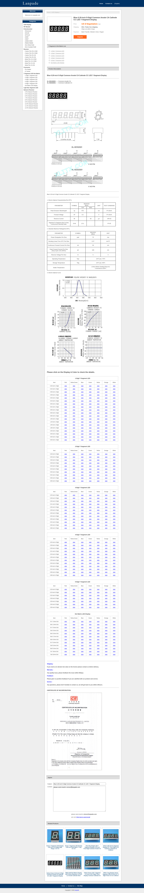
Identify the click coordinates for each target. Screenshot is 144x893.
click (65, 386)
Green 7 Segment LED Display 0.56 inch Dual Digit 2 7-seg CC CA (73, 847)
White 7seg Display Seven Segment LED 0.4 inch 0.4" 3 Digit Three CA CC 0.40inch (111, 874)
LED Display (55, 12)
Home (48, 12)
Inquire (80, 37)
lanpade (77, 890)
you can (73, 817)
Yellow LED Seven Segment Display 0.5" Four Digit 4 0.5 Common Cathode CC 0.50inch (111, 848)
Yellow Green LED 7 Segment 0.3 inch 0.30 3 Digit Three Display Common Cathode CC (92, 874)
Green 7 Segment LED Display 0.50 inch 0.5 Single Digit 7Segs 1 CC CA (55, 847)
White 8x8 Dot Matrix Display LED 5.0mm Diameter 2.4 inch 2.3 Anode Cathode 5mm (73, 874)
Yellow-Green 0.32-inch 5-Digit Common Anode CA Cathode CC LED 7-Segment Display (55, 874)
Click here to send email (83, 817)
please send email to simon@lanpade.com (79, 798)
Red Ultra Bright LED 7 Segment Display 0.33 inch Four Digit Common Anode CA (92, 847)
